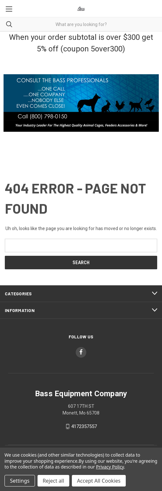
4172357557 (84, 426)
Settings (20, 480)
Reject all (53, 480)
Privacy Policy (110, 467)
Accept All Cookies (99, 480)
